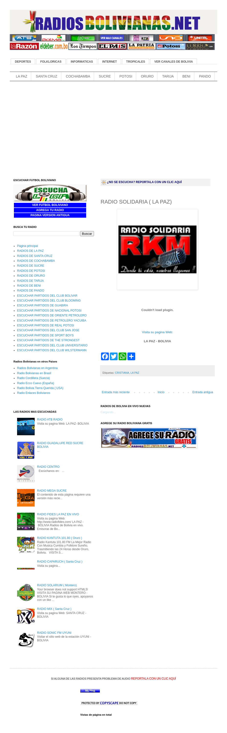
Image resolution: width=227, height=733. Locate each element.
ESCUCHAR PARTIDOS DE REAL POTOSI (45, 325)
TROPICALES (135, 61)
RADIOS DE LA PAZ (30, 251)
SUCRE (105, 76)
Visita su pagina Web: (157, 332)
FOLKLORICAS (51, 61)
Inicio (161, 392)
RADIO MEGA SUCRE (52, 490)
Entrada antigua (202, 392)
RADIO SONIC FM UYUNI (54, 633)
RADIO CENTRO (48, 467)
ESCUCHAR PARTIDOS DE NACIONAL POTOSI (49, 310)
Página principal (27, 246)
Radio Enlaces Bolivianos (33, 393)
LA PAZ (21, 76)
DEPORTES (23, 61)
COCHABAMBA (78, 76)
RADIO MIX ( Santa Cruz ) (54, 609)
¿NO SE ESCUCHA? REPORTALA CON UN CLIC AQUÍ (144, 182)
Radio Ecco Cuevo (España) (35, 383)
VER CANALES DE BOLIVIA (173, 61)
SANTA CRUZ (46, 76)
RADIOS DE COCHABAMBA (36, 261)
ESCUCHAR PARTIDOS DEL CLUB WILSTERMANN (52, 350)
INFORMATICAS (82, 61)
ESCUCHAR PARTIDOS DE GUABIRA (42, 305)
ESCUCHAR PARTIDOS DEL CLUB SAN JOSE (48, 330)
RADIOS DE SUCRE (30, 265)
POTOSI (125, 76)
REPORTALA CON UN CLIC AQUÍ (153, 678)
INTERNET (109, 61)
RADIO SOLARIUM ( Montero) (57, 585)
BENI (186, 76)
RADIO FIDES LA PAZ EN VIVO (58, 514)
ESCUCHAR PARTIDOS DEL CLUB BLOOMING (49, 300)
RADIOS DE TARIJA (30, 281)
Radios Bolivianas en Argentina (37, 368)
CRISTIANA (122, 372)
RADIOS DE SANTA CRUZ (34, 256)
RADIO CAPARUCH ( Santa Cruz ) (60, 561)
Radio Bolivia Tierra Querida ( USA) (40, 388)
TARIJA (168, 76)
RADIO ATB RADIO (49, 419)
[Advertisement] (54, 136)
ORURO (147, 76)
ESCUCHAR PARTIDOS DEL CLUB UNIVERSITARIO (52, 345)
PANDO (205, 76)
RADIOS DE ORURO (31, 275)
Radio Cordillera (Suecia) (33, 378)
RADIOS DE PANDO (30, 290)
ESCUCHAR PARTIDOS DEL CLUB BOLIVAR (47, 295)
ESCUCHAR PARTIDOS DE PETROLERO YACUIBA (51, 320)
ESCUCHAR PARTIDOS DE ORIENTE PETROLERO (52, 315)
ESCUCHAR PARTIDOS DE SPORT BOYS (45, 335)
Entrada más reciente (116, 392)
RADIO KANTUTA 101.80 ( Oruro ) (59, 538)
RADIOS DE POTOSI (31, 271)
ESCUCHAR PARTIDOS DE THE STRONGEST (48, 340)
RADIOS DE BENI (29, 285)
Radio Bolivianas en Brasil (34, 373)
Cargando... (108, 412)
